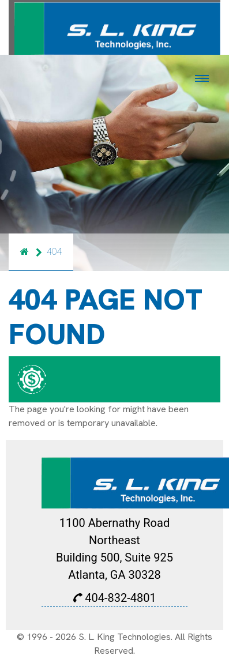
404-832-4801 (114, 598)
